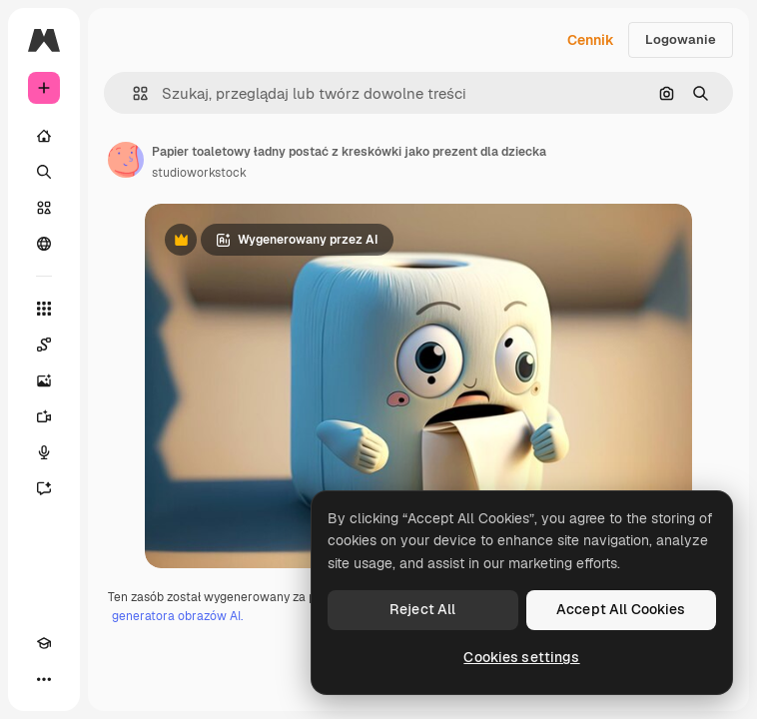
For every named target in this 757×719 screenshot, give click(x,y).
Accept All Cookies (621, 609)
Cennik (590, 40)
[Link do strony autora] (126, 160)
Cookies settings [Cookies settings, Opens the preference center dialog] (521, 657)
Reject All (422, 609)
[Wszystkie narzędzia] (44, 309)
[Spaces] (44, 344)
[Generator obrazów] (44, 380)
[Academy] (44, 643)
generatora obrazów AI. (177, 616)
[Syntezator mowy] (44, 452)
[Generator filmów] (44, 416)
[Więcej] (44, 679)
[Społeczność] (44, 244)
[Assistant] (44, 488)
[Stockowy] (44, 208)
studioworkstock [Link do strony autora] (199, 173)
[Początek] (44, 136)
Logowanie (680, 39)
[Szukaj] (44, 172)
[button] (132, 93)
